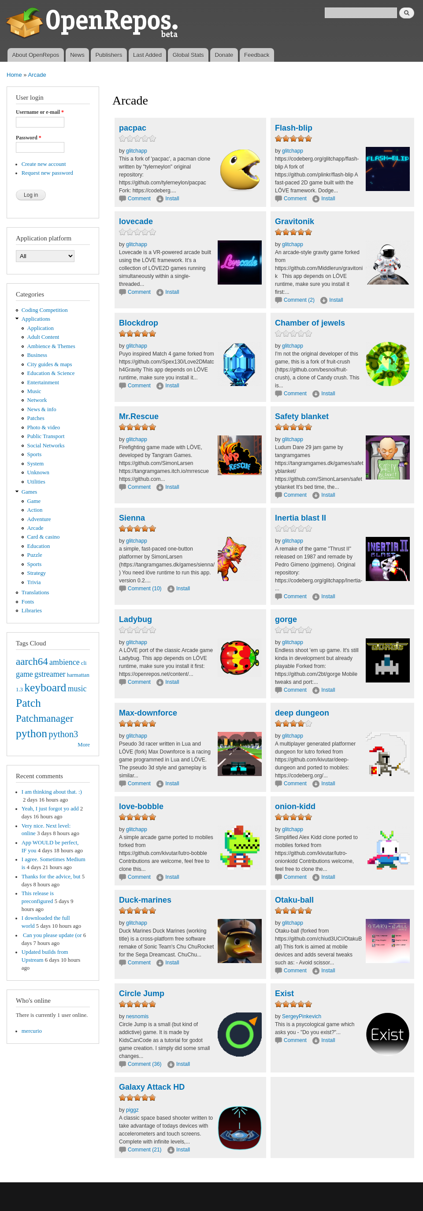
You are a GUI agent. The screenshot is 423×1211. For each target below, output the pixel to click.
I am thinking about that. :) (52, 792)
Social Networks (46, 445)
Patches (36, 418)
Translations (35, 592)
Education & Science (51, 373)
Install (172, 198)
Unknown (38, 472)
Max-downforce (148, 713)
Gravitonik (294, 221)
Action (35, 510)
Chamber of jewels (310, 323)
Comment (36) (145, 1064)
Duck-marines (145, 900)
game (24, 674)
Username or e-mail (40, 112)
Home (14, 74)
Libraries (32, 610)
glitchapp (136, 151)
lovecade (136, 221)
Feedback (256, 55)
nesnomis (137, 1016)
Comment (140, 198)
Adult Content (43, 337)
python (31, 733)
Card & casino (43, 537)
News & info (41, 409)
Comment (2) (299, 300)
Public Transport (46, 436)
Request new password (47, 173)
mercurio (32, 1031)
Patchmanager (44, 718)
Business (37, 355)
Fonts (28, 602)
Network (37, 400)
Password (28, 138)
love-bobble (141, 806)
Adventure (39, 519)
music (77, 688)
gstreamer (50, 674)
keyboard (45, 687)
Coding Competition (45, 310)
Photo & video (43, 427)
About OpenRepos (35, 55)
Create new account (44, 164)
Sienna (132, 518)
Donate (224, 55)
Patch (28, 703)
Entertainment (43, 382)
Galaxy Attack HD (152, 1087)
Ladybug (135, 619)
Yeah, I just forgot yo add (50, 809)
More (84, 745)
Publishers (108, 55)
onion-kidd (295, 806)
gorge (286, 619)
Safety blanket (302, 416)
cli (84, 663)
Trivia (34, 582)
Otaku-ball (294, 900)
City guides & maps (49, 364)
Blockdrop (138, 323)
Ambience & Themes (51, 346)
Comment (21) (145, 1150)
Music (34, 391)
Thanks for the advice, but (51, 877)
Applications (36, 319)
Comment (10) (145, 588)
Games (29, 492)
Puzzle (34, 555)
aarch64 (32, 661)
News (77, 55)
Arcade (37, 74)
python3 (63, 734)
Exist (284, 993)
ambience (64, 662)
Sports (34, 454)
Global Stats (188, 55)
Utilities (36, 482)
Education (38, 546)
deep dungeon (302, 713)
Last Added (147, 55)
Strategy (36, 573)
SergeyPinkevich (301, 1016)
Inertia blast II (300, 518)
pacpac (132, 128)
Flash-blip (293, 128)
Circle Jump (141, 993)
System (35, 464)
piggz (132, 1110)
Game (34, 501)
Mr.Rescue (139, 416)
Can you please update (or (52, 935)
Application (40, 328)
